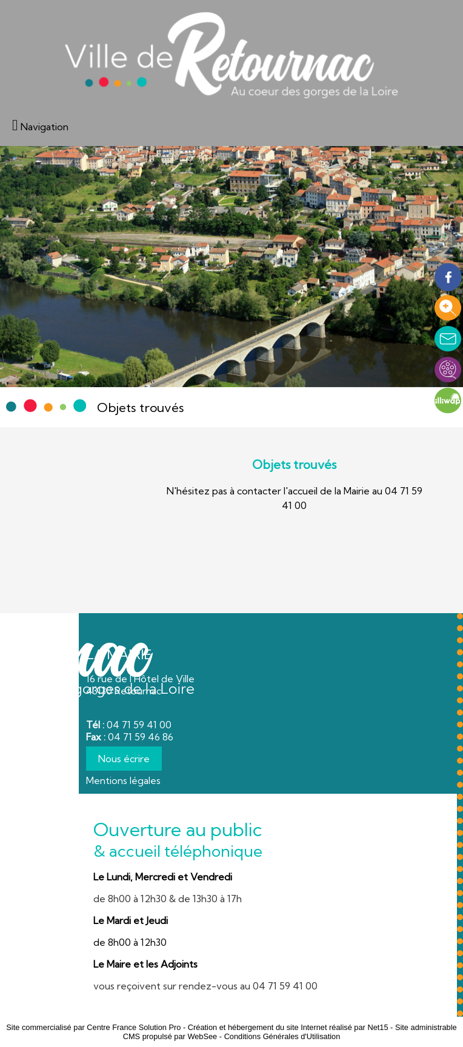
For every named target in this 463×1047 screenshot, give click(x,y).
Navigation (44, 127)
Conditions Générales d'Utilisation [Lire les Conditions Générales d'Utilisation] (282, 1036)
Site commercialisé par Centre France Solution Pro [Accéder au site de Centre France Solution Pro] (93, 1027)
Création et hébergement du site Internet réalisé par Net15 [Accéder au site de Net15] (288, 1027)
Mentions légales (123, 780)
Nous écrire (124, 759)
